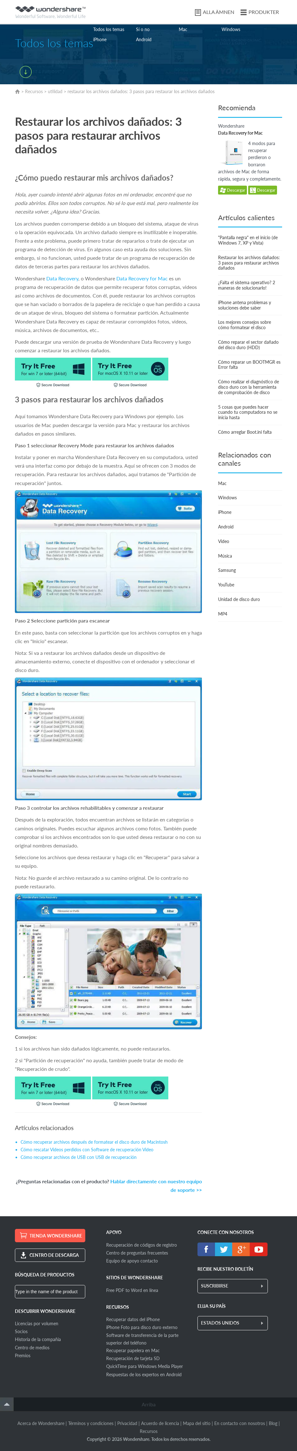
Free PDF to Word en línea (132, 1290)
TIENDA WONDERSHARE (55, 1235)
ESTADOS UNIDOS (220, 1323)
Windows (231, 29)
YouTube (226, 584)
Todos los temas (108, 29)
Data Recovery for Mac (142, 278)
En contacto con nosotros (239, 1423)
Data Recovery (61, 278)
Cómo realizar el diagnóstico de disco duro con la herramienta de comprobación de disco (248, 387)
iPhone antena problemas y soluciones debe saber (244, 305)
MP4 (222, 614)
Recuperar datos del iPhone (133, 1319)
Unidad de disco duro (239, 599)
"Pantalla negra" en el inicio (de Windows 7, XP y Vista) (248, 240)
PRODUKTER (264, 12)
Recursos (34, 91)
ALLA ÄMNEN (218, 12)
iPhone (100, 39)
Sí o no (143, 29)
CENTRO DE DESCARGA (54, 1255)
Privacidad (127, 1423)
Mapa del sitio (196, 1423)
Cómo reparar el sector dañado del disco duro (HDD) (248, 344)
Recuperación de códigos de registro (141, 1245)
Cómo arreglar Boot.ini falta (245, 432)
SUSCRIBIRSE (214, 1285)
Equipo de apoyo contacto (132, 1260)
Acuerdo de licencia (160, 1423)
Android (144, 39)
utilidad (55, 91)
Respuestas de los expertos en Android (144, 1374)
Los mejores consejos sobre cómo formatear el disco (244, 324)
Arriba (149, 1404)
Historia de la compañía (38, 1339)
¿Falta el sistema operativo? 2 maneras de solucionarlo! (246, 285)
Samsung (227, 570)
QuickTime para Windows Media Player (144, 1366)
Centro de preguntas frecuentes (137, 1253)
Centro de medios (32, 1347)
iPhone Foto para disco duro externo (142, 1327)
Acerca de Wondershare (40, 1423)
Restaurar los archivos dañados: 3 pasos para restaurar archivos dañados (249, 263)
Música (225, 556)
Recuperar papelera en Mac (133, 1350)
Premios (22, 1355)
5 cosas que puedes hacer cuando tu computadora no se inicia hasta (247, 412)
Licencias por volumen (36, 1323)
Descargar (232, 191)
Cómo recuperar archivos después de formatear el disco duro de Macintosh (94, 1142)
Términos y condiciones (90, 1423)
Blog (273, 1423)
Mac (183, 29)
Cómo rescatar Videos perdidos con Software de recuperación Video (87, 1149)
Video (223, 541)
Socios (21, 1331)
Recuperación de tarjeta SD (133, 1358)
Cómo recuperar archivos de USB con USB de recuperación (79, 1157)
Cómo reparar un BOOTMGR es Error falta (249, 364)
